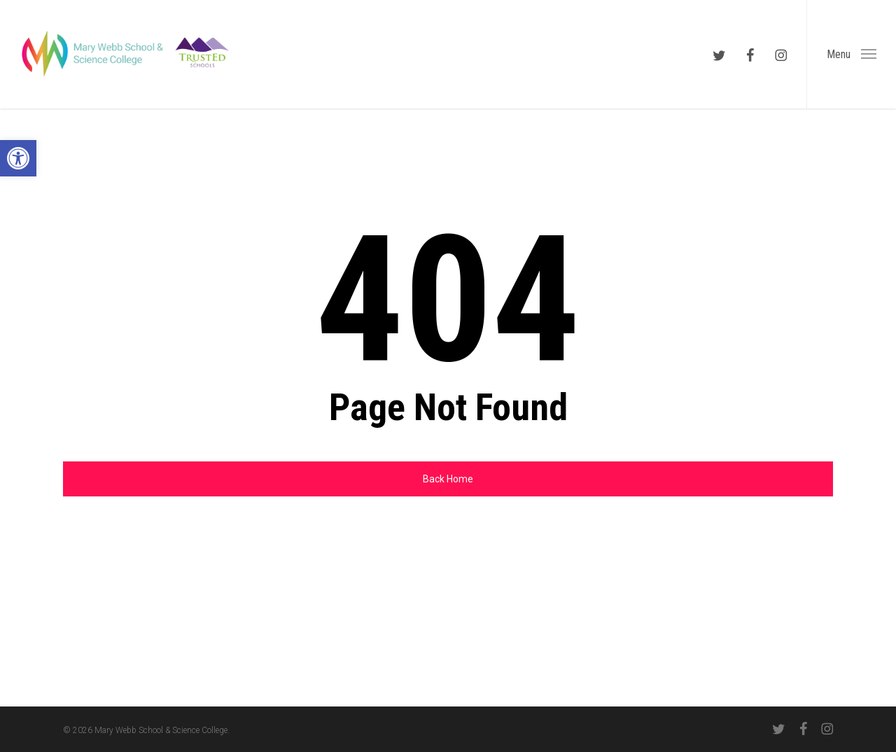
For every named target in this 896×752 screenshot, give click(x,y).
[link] (18, 158)
